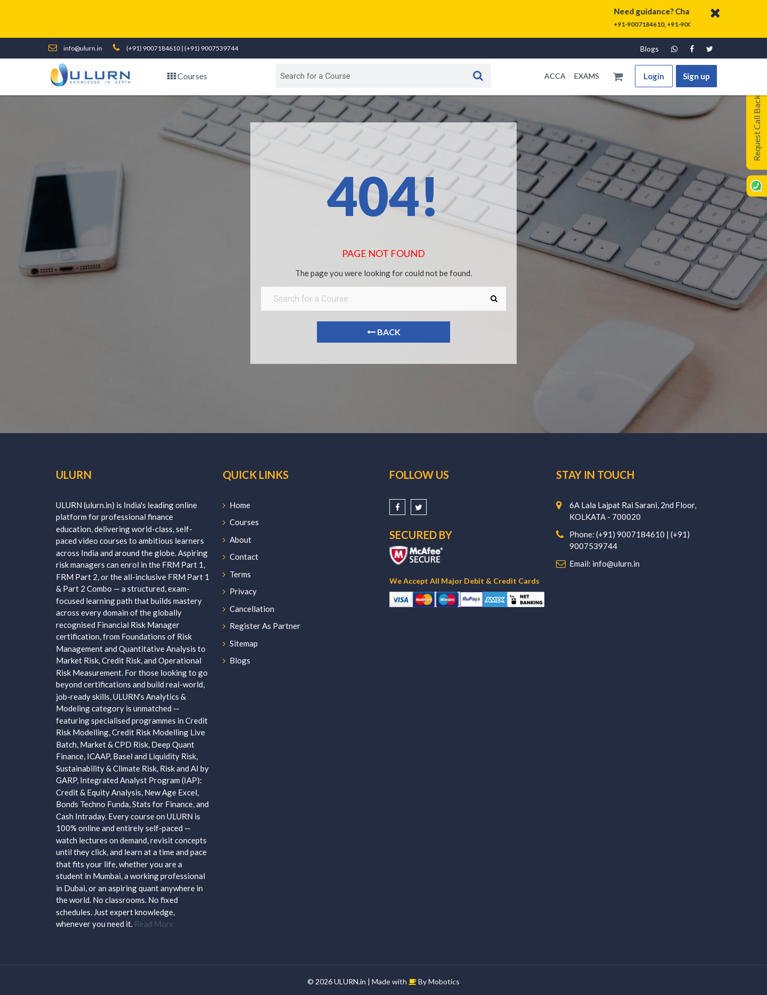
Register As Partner (261, 626)
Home (236, 505)
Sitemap (240, 643)
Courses (187, 76)
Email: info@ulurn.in (604, 563)
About (237, 539)
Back (384, 332)
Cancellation (248, 608)
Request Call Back (757, 128)
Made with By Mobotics (416, 981)
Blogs (649, 48)
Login (653, 76)
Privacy (240, 591)
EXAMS (586, 75)
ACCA (555, 75)
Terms (237, 574)
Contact (240, 556)
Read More (154, 923)
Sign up (696, 76)
